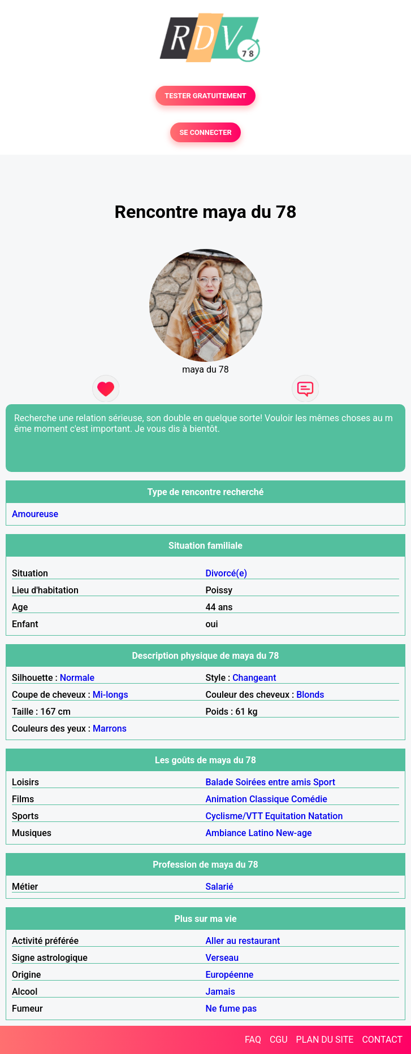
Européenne (230, 974)
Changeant (254, 677)
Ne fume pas (231, 1008)
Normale (77, 677)
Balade (219, 782)
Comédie (309, 799)
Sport (324, 782)
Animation (226, 799)
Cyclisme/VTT (234, 816)
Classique (269, 799)
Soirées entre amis (273, 782)
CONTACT (382, 1039)
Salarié (219, 886)
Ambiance (226, 833)
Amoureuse (35, 514)
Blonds (310, 694)
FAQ (253, 1039)
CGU (279, 1039)
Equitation (285, 816)
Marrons (110, 728)
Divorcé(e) (227, 573)
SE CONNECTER (205, 132)
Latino (261, 833)
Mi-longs (110, 694)
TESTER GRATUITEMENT (205, 95)
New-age (294, 833)
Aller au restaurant (243, 940)
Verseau (222, 957)
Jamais (220, 991)
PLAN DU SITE (325, 1039)
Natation (325, 816)
